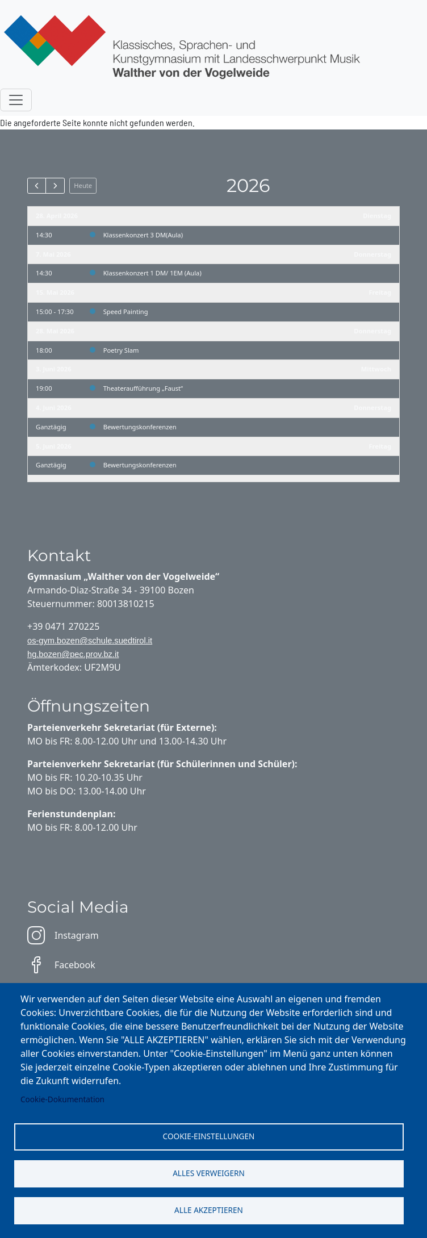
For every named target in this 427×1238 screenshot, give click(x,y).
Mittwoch (376, 369)
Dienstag (377, 215)
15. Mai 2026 (55, 292)
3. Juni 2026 (54, 369)
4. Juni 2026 (54, 407)
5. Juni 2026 (54, 446)
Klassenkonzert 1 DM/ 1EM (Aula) (152, 273)
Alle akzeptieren (208, 1209)
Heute (83, 185)
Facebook (61, 965)
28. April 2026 (57, 215)
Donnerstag (372, 254)
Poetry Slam (121, 350)
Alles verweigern (209, 1173)
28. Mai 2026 (55, 331)
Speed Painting (125, 311)
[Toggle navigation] (16, 100)
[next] (54, 186)
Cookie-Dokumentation (62, 1099)
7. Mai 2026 (53, 254)
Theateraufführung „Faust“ (143, 388)
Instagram (63, 935)
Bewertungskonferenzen (140, 427)
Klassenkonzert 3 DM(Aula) (143, 235)
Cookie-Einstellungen (209, 1136)
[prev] (36, 186)
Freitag (380, 292)
